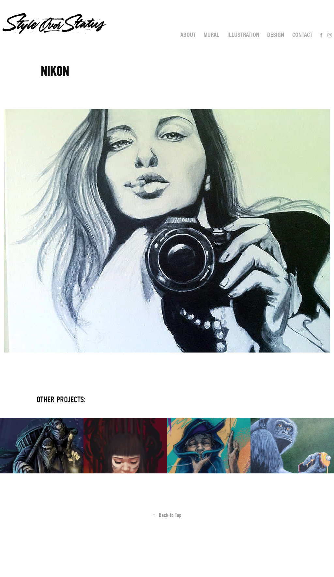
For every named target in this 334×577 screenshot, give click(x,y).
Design (275, 34)
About (188, 34)
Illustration (243, 34)
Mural (211, 34)
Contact (302, 34)
